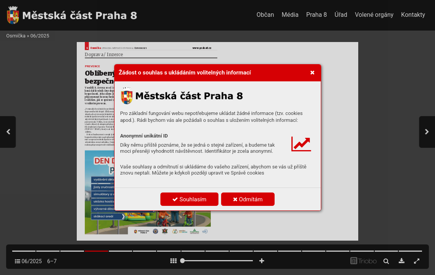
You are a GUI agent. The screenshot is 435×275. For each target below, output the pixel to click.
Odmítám (248, 199)
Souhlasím (189, 199)
